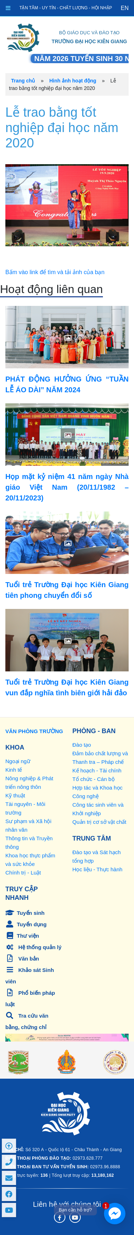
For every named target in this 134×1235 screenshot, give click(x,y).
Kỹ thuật (15, 795)
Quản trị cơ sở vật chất (99, 822)
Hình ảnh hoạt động (72, 81)
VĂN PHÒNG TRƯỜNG (34, 731)
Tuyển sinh (25, 913)
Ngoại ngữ (17, 761)
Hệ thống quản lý (33, 947)
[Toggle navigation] (8, 8)
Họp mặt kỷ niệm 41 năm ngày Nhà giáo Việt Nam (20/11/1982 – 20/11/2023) (67, 487)
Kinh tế (13, 770)
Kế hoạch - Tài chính (97, 770)
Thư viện (22, 936)
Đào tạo (82, 745)
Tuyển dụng (25, 924)
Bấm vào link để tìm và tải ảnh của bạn (54, 272)
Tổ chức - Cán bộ (94, 779)
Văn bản (22, 959)
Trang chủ (23, 81)
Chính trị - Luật (23, 872)
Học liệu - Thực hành (98, 869)
